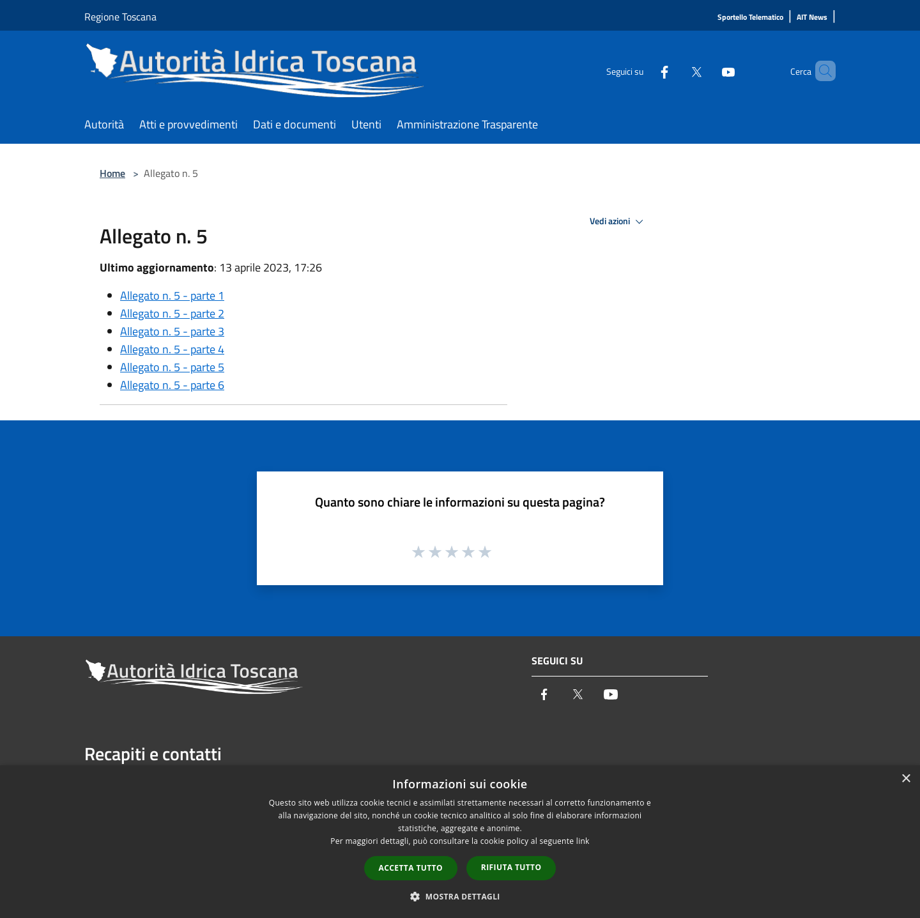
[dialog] (460, 841)
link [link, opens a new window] (583, 841)
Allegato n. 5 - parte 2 (172, 313)
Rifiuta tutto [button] (511, 867)
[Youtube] (706, 70)
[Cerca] (820, 71)
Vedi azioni (618, 221)
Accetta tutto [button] (411, 867)
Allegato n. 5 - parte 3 (172, 331)
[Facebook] (643, 70)
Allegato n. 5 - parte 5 (172, 367)
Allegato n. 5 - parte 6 (172, 385)
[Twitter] (674, 70)
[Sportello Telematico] (750, 17)
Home (112, 173)
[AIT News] (812, 17)
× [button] (905, 779)
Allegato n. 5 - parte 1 (172, 295)
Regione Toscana (120, 16)
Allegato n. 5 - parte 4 (172, 349)
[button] (460, 896)
